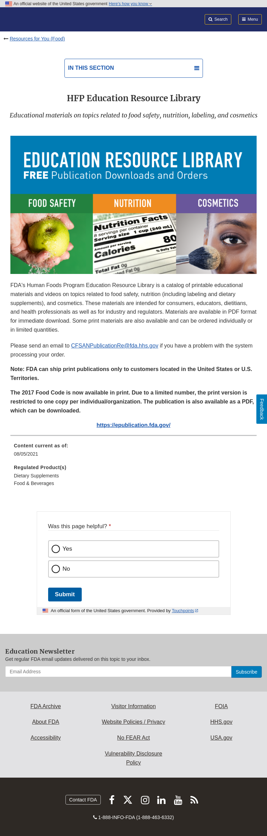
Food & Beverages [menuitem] (34, 483)
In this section (91, 68)
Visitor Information (133, 706)
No (66, 569)
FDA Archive (45, 706)
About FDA (45, 722)
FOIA (221, 706)
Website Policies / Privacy (133, 722)
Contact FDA (83, 799)
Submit (65, 594)
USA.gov (221, 738)
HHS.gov (221, 722)
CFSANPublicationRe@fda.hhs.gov (114, 346)
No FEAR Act (133, 738)
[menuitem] (133, 452)
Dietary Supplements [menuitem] (36, 475)
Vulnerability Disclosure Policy (133, 758)
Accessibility (45, 738)
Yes (67, 548)
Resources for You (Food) (37, 38)
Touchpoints (183, 610)
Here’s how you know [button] (130, 3)
